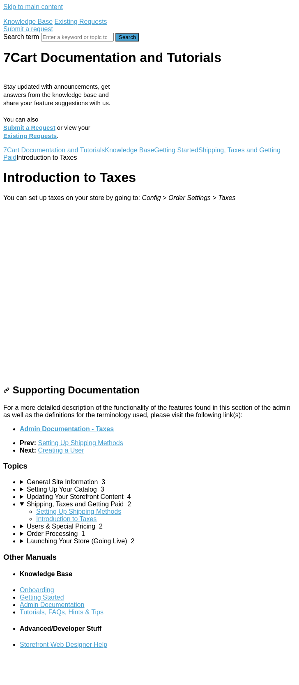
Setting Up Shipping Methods (80, 442)
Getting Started (176, 150)
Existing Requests (81, 21)
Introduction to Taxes (66, 518)
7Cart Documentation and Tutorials (54, 150)
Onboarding (37, 589)
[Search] (77, 37)
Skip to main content (33, 6)
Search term (21, 36)
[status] (149, 198)
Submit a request (28, 28)
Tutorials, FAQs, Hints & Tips (62, 612)
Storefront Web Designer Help (63, 644)
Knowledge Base (28, 21)
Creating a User (61, 450)
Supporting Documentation (71, 389)
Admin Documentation (52, 604)
